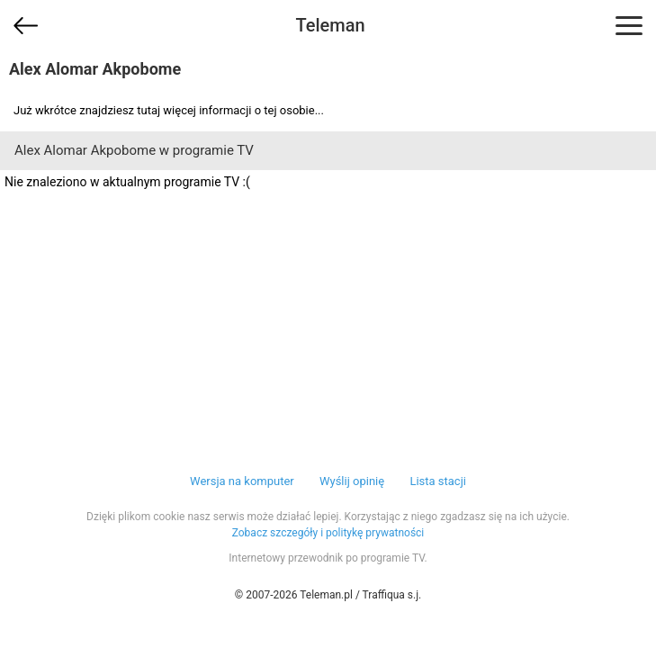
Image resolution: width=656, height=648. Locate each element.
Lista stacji (437, 481)
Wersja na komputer (242, 481)
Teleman (329, 25)
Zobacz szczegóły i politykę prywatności (328, 532)
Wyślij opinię (351, 481)
